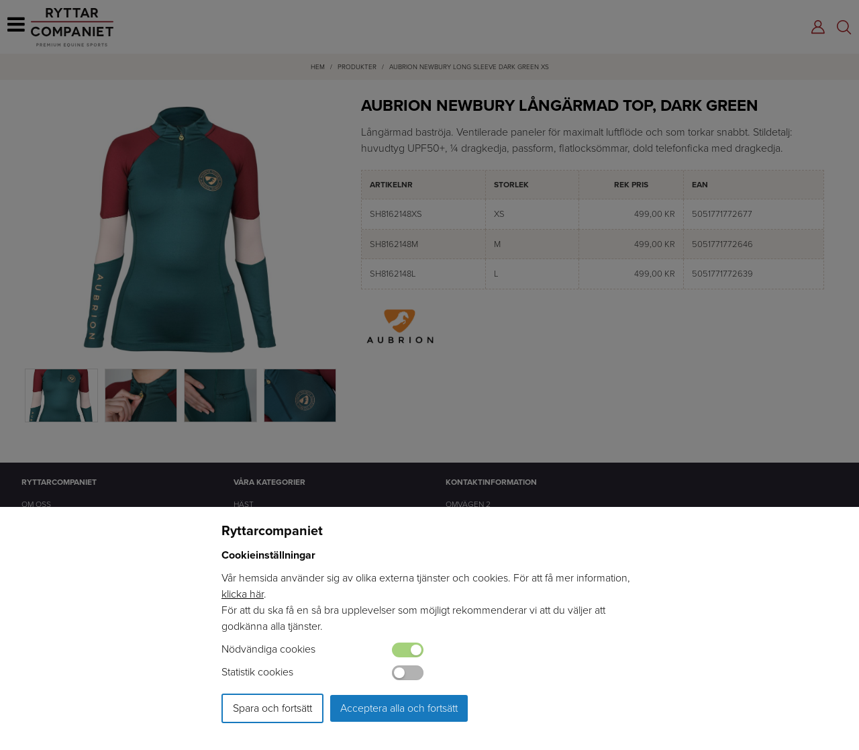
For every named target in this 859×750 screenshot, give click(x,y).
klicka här (242, 594)
